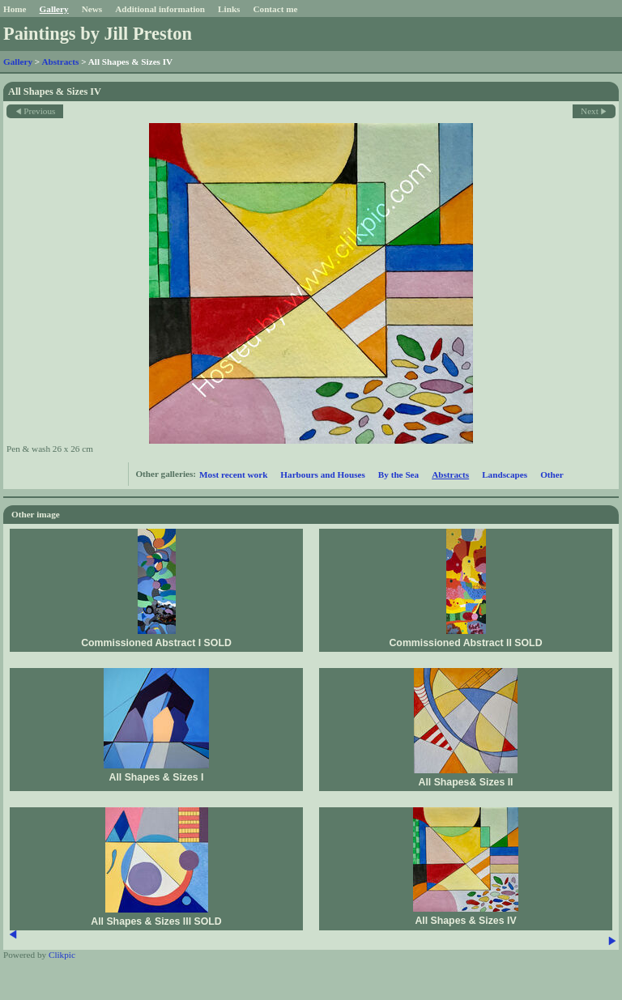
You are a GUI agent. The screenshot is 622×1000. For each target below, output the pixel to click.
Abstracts (60, 61)
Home (15, 9)
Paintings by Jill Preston (97, 33)
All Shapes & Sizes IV (465, 920)
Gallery (54, 9)
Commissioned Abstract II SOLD (465, 643)
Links (229, 9)
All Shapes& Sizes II (465, 782)
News (92, 9)
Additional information (160, 9)
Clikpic (62, 955)
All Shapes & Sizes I (156, 777)
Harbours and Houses (322, 474)
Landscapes (504, 474)
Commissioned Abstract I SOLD (156, 643)
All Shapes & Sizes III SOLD (156, 921)
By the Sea (398, 474)
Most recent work (233, 474)
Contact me (275, 9)
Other (552, 474)
